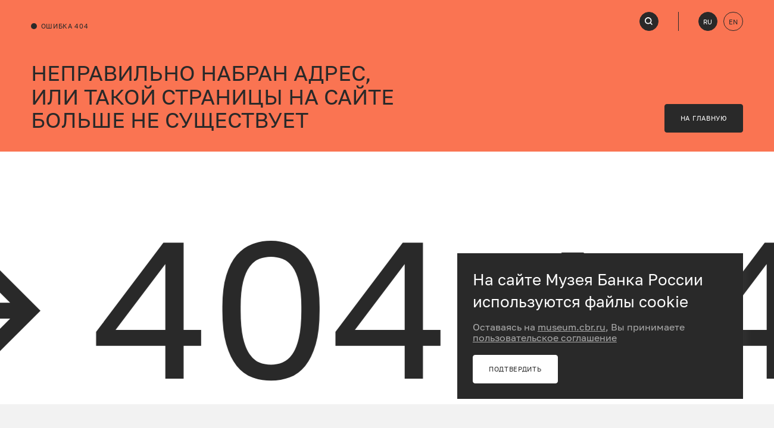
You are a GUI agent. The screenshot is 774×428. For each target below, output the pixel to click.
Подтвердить (515, 369)
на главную (704, 118)
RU (707, 22)
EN (733, 22)
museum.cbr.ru (572, 327)
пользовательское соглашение (545, 337)
